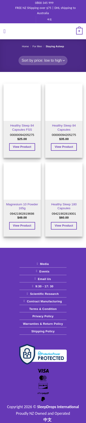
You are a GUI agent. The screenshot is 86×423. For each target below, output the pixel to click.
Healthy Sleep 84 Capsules (64, 127)
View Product (22, 146)
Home (25, 46)
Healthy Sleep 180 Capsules (64, 206)
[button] (6, 31)
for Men (37, 46)
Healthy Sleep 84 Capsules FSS (22, 127)
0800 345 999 (42, 3)
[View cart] (79, 31)
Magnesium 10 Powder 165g (22, 206)
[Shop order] (43, 60)
